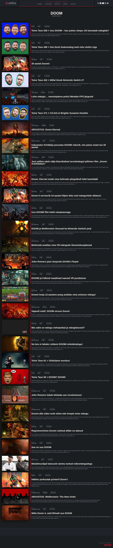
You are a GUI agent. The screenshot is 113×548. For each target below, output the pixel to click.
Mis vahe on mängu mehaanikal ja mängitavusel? (58, 327)
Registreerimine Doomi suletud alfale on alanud (57, 430)
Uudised (39, 4)
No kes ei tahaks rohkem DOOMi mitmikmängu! (57, 344)
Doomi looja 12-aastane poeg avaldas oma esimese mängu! (63, 294)
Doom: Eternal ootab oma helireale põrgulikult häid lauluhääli (64, 179)
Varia (39, 26)
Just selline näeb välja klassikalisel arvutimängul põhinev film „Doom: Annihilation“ (69, 162)
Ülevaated (48, 4)
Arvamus (43, 92)
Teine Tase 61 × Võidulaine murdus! (50, 360)
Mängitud (44, 125)
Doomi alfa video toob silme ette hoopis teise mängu (59, 413)
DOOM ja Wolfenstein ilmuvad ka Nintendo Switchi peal (61, 228)
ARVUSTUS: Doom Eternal (45, 129)
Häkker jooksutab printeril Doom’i (49, 479)
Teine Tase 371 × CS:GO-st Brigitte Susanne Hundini (59, 113)
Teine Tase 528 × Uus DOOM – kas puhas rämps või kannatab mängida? (70, 30)
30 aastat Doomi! (40, 63)
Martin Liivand (34, 459)
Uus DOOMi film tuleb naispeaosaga (51, 212)
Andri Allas (34, 208)
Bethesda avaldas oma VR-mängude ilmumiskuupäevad (61, 245)
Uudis (43, 157)
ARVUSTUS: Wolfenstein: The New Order (53, 496)
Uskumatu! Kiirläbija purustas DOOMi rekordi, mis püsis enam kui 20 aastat (68, 146)
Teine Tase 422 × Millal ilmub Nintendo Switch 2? (57, 80)
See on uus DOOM (41, 447)
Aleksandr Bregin (35, 141)
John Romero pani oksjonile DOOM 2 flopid (54, 261)
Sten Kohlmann (35, 125)
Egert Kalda (34, 290)
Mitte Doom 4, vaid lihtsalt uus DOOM (51, 513)
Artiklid (57, 4)
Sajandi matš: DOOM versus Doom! (50, 311)
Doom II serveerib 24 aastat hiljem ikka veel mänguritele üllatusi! (66, 195)
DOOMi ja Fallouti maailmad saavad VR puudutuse (58, 278)
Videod (65, 4)
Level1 (33, 26)
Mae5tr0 (33, 475)
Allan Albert (34, 59)
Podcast (73, 4)
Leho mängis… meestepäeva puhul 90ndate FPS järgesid (62, 96)
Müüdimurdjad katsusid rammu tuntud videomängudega (61, 463)
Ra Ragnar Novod (35, 391)
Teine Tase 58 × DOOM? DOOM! (48, 377)
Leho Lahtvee (34, 92)
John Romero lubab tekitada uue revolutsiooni (56, 395)
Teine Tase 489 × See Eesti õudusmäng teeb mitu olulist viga (64, 47)
